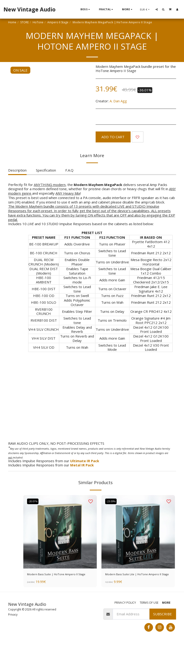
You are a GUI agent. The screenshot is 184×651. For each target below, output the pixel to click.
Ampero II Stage (57, 22)
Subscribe (162, 620)
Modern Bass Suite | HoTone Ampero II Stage (59, 577)
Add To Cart (113, 136)
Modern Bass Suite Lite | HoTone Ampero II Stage (132, 577)
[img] (60, 531)
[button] (156, 9)
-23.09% (112, 501)
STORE (24, 22)
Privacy (12, 621)
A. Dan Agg (118, 101)
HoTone (38, 22)
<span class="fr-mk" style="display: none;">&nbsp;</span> (92, 398)
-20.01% (34, 501)
